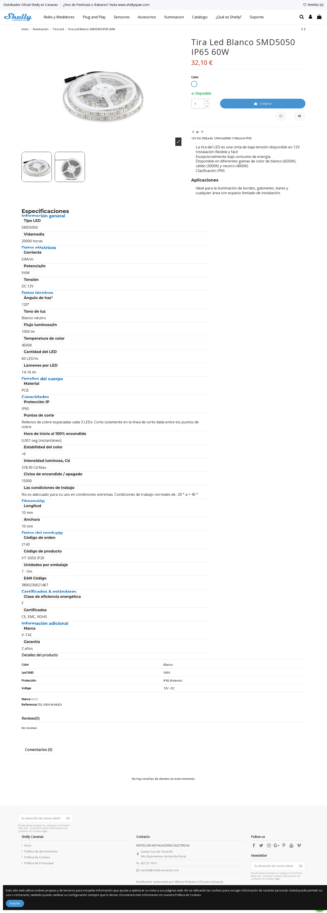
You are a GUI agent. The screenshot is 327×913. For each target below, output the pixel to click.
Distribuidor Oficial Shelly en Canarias (31, 4)
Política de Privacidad (39, 863)
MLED (34, 699)
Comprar (263, 103)
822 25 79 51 (149, 863)
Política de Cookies (37, 857)
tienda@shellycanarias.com (160, 870)
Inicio (27, 845)
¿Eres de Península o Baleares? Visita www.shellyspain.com (106, 4)
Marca (26, 699)
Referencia (29, 704)
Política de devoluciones (41, 851)
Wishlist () (313, 4)
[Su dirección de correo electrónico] (41, 818)
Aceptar (15, 903)
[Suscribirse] (68, 818)
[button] (59, 17)
